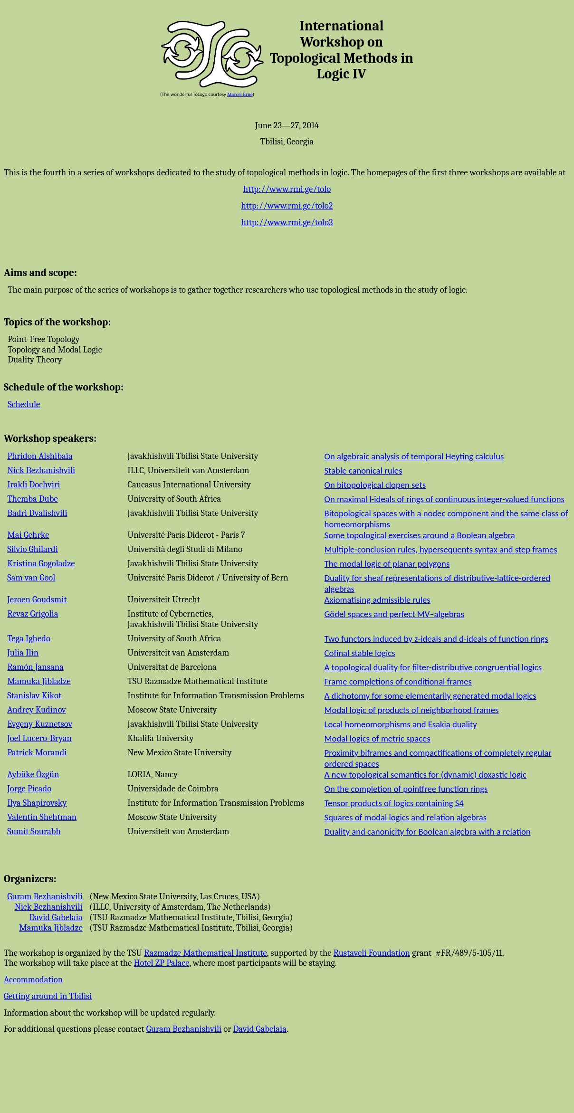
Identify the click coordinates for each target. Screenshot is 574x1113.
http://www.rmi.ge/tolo (287, 189)
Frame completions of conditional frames (398, 681)
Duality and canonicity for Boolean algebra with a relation (428, 831)
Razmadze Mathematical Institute (205, 953)
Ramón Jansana (35, 667)
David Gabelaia (55, 917)
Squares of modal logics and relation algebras (406, 817)
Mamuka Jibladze (39, 681)
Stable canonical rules (363, 470)
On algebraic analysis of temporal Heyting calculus (414, 456)
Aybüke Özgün (33, 774)
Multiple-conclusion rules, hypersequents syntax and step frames (441, 549)
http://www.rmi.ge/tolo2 (287, 205)
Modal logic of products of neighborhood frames (412, 709)
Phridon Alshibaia (39, 456)
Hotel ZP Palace (161, 963)
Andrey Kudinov (36, 709)
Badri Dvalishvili (37, 513)
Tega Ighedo (28, 638)
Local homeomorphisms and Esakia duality (401, 724)
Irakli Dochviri (33, 484)
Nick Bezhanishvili (41, 470)
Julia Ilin (22, 652)
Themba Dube (32, 499)
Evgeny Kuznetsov (39, 724)
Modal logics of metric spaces (377, 738)
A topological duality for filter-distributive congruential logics (433, 667)
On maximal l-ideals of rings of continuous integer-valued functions (444, 499)
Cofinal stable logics (360, 652)
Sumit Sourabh (34, 831)
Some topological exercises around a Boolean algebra (420, 535)
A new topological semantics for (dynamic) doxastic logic (425, 774)
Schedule (24, 404)
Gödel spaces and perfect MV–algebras (394, 614)
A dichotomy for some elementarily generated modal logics (430, 695)
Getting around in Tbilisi (48, 996)
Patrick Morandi (37, 752)
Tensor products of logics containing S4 (394, 803)
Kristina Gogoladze (41, 563)
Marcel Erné (240, 94)
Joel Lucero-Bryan (39, 738)
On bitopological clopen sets (375, 484)
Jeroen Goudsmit (37, 599)
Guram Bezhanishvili (45, 896)
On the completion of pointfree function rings (406, 788)
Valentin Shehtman (42, 817)
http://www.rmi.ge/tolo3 (287, 222)
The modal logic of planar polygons (387, 563)
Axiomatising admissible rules (377, 599)
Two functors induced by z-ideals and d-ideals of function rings (436, 638)
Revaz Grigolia (32, 614)
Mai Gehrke (28, 535)
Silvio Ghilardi (32, 549)
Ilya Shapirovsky (37, 803)
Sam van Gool (31, 577)
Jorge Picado (29, 788)
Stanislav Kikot (34, 695)
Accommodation (33, 979)
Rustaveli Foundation (372, 953)
